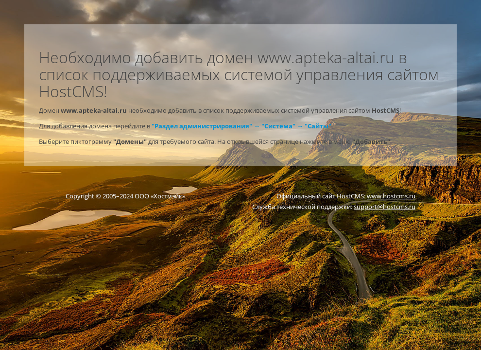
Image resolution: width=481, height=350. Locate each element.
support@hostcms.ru (384, 206)
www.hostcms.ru (391, 196)
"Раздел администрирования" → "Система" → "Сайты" (241, 126)
